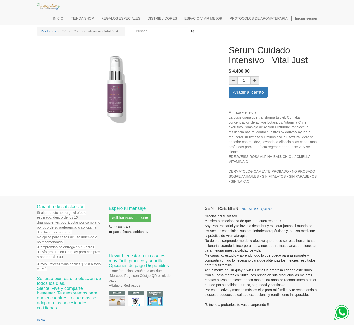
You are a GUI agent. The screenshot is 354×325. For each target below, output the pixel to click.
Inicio (41, 320)
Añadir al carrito (248, 92)
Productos (48, 31)
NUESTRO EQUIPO (257, 209)
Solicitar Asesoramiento (130, 218)
